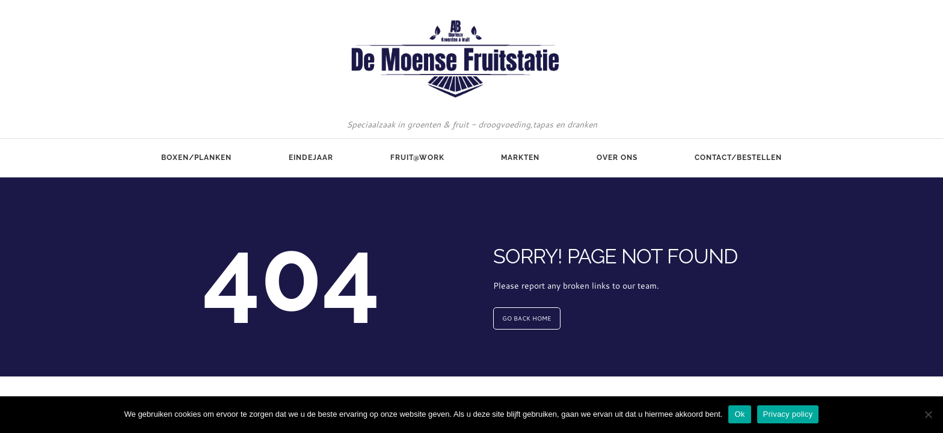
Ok (739, 414)
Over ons (617, 157)
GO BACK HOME (526, 318)
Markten (520, 157)
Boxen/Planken (196, 157)
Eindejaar (311, 157)
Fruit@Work (417, 157)
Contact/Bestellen (738, 157)
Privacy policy (788, 414)
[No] (928, 414)
